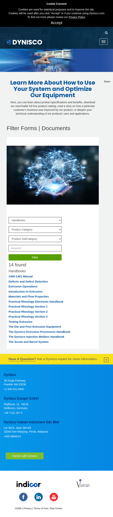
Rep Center (56, 508)
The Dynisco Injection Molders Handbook (36, 336)
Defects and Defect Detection (28, 281)
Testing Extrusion (20, 321)
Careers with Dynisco (24, 455)
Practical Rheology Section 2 (28, 311)
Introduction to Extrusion (25, 291)
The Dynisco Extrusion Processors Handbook (39, 331)
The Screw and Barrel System (29, 341)
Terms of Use (41, 508)
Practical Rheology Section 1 (28, 306)
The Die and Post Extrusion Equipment (35, 326)
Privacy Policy (77, 17)
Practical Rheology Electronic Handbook (36, 301)
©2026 (18, 508)
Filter (35, 257)
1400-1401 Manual (21, 276)
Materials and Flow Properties (29, 296)
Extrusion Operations (23, 286)
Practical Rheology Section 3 (28, 316)
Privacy (28, 508)
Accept (56, 23)
